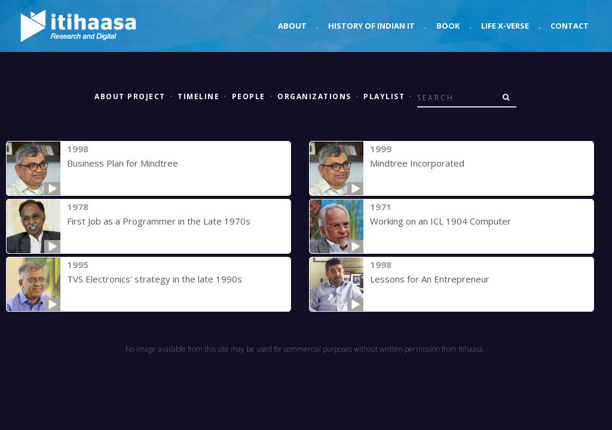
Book (448, 25)
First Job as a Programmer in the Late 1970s (158, 221)
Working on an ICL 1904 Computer (440, 221)
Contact (569, 25)
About (292, 25)
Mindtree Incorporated (417, 163)
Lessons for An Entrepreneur (429, 279)
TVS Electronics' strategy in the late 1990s (154, 279)
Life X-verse (505, 25)
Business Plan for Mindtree (122, 163)
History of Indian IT (371, 25)
